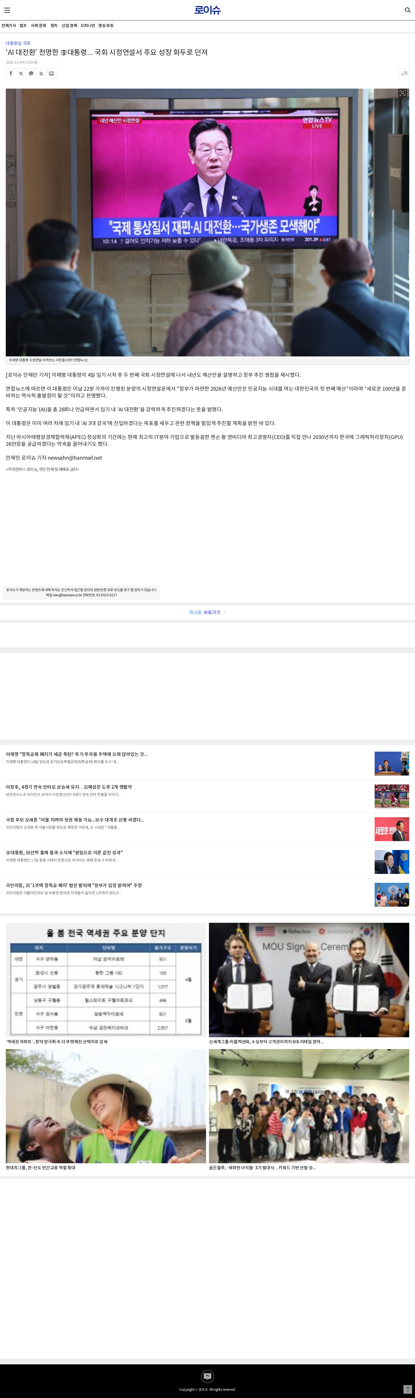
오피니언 (87, 25)
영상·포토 (106, 25)
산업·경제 (69, 25)
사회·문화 (38, 25)
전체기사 (8, 25)
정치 (54, 25)
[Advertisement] (207, 534)
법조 (23, 25)
